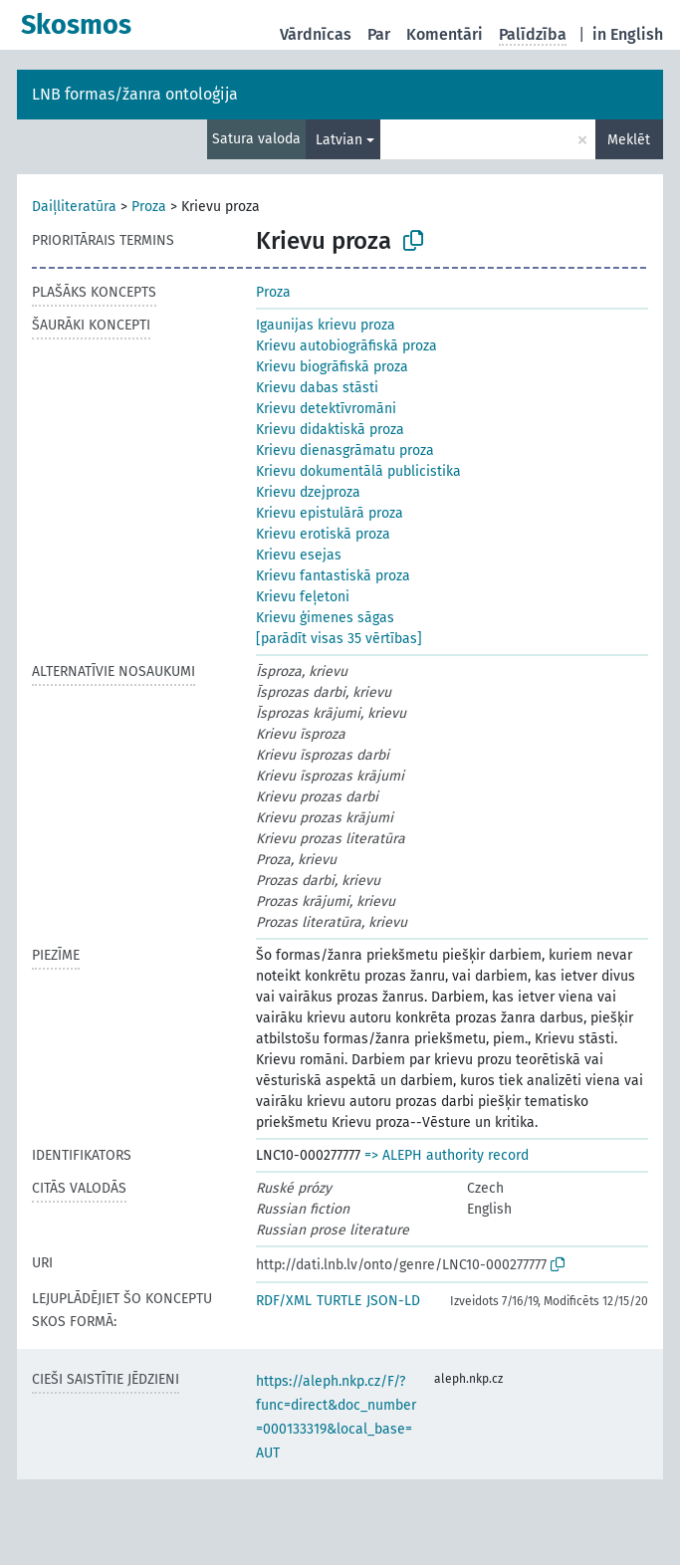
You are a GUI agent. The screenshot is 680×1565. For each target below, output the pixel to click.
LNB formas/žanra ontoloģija (135, 94)
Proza (148, 206)
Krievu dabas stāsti (317, 387)
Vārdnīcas (315, 34)
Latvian (339, 139)
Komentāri (444, 34)
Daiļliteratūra (74, 206)
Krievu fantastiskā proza (333, 575)
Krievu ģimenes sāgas (325, 617)
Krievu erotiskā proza (323, 534)
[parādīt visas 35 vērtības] (339, 638)
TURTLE (339, 1300)
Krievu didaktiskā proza (330, 429)
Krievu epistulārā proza (329, 513)
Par (378, 34)
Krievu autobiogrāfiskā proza (346, 345)
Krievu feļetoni (302, 596)
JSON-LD (393, 1300)
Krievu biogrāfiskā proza (332, 366)
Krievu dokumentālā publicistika (358, 471)
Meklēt (628, 139)
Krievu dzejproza (308, 492)
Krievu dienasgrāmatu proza (345, 450)
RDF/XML (284, 1300)
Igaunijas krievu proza (325, 325)
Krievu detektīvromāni (326, 408)
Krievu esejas (298, 555)
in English (627, 34)
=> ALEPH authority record (446, 1155)
